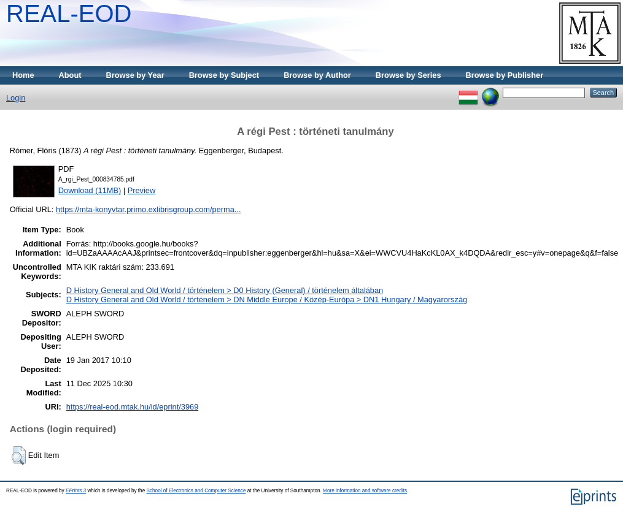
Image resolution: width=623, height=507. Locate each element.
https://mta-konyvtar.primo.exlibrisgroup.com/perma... (148, 209)
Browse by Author (317, 75)
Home (23, 75)
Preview (142, 190)
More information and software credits (365, 491)
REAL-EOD (69, 13)
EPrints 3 (76, 491)
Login (15, 97)
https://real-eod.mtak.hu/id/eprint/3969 (132, 406)
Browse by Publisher (505, 75)
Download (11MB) (89, 190)
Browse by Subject (224, 75)
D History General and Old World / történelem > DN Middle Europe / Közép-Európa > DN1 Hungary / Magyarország (266, 299)
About (70, 75)
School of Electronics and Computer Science (196, 491)
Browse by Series (408, 75)
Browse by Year (135, 75)
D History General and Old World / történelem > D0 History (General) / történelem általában (224, 290)
